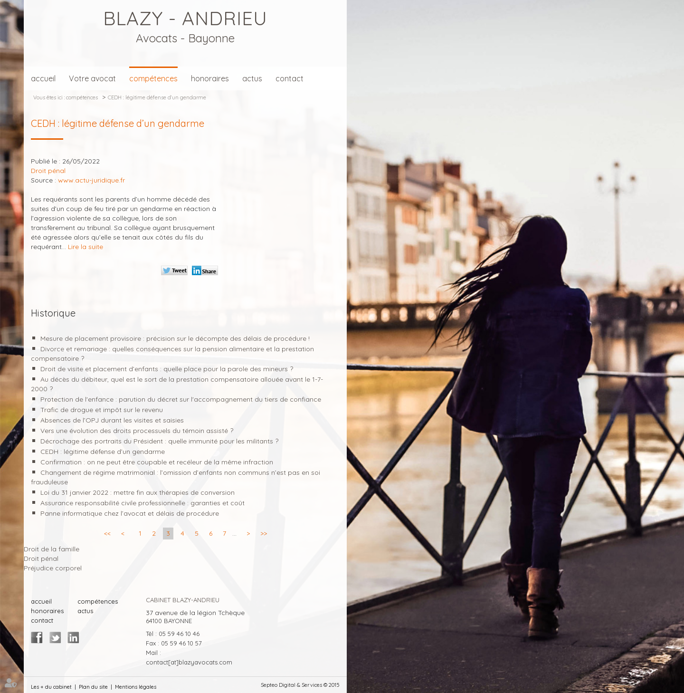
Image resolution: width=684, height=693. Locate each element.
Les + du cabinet (51, 686)
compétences (153, 78)
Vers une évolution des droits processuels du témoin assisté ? (136, 430)
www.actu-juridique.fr (91, 180)
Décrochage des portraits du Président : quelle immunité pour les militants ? (159, 441)
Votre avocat (92, 78)
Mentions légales (135, 686)
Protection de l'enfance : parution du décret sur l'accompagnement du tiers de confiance (180, 399)
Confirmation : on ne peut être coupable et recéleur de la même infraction (156, 462)
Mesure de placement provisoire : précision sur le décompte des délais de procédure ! (175, 338)
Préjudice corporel (53, 568)
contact (290, 78)
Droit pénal (41, 558)
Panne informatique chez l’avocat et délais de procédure (129, 513)
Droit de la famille (51, 549)
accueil (43, 78)
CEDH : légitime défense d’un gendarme (157, 97)
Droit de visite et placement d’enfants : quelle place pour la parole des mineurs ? (166, 369)
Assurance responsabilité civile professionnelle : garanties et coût (142, 503)
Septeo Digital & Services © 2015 (300, 685)
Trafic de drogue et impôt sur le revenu (101, 409)
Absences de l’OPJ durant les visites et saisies (112, 420)
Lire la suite (85, 246)
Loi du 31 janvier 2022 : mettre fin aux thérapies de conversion (137, 492)
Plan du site (93, 686)
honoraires (210, 78)
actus (252, 78)
